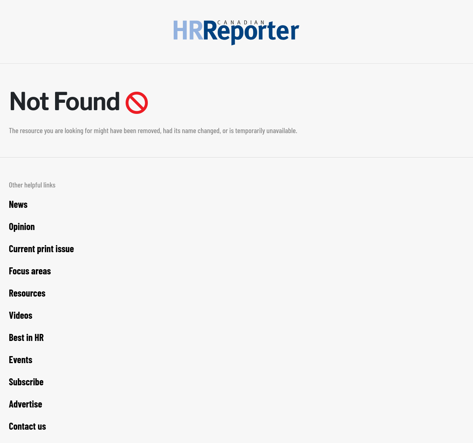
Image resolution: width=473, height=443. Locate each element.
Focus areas (30, 270)
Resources (27, 292)
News (18, 204)
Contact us (27, 426)
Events (21, 359)
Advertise (25, 403)
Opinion (22, 226)
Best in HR (26, 337)
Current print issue (41, 248)
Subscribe (26, 381)
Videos (21, 315)
